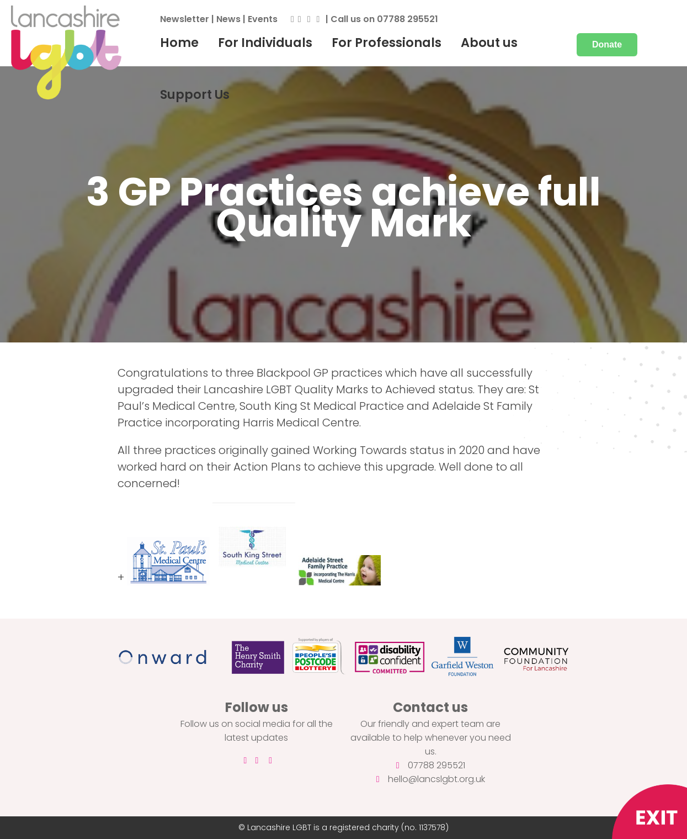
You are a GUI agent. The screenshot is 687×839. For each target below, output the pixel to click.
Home (179, 42)
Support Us (195, 94)
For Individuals (265, 42)
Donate (607, 44)
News (228, 19)
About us (489, 42)
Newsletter (184, 19)
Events (263, 19)
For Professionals (386, 42)
